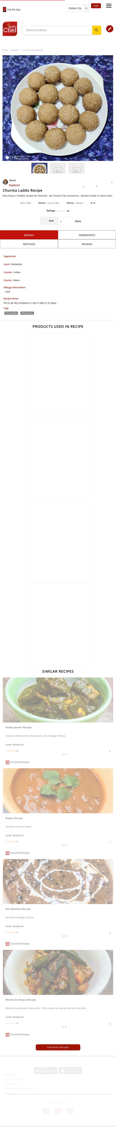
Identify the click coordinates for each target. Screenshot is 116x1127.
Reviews (87, 244)
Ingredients (87, 235)
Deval (9, 180)
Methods (29, 244)
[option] (58, 108)
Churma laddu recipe (33, 50)
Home (5, 50)
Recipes (15, 50)
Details (29, 235)
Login (96, 5)
